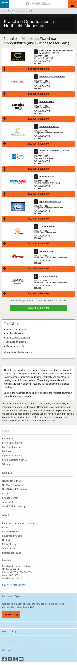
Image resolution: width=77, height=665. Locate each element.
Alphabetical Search (12, 455)
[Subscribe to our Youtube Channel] (21, 660)
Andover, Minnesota (16, 329)
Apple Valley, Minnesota (18, 337)
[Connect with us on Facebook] (5, 660)
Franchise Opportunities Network (18, 523)
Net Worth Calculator (12, 485)
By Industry (7, 438)
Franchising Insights (12, 536)
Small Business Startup (13, 506)
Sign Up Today (11, 614)
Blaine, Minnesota (15, 346)
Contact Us (7, 540)
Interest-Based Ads (11, 553)
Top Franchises (10, 502)
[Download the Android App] (30, 640)
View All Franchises (38, 307)
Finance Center (10, 498)
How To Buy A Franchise (14, 489)
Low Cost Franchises (12, 447)
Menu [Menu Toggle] (4, 3)
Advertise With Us (11, 531)
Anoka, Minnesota (15, 333)
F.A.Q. (5, 493)
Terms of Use (8, 548)
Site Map (6, 464)
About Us (6, 527)
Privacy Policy (9, 544)
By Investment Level (12, 443)
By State (6, 451)
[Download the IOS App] (11, 640)
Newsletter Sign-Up (12, 481)
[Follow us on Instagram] (16, 660)
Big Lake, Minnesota (16, 342)
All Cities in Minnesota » (20, 352)
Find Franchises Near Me (15, 460)
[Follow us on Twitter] (10, 660)
